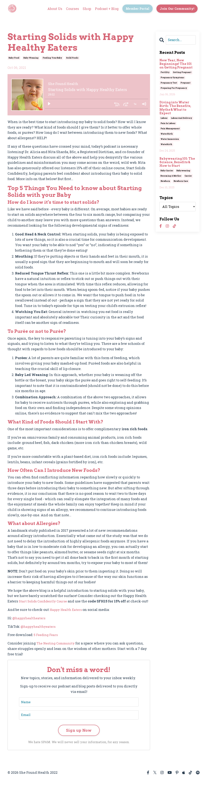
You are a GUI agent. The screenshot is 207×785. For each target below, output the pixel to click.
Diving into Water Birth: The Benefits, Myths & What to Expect (175, 107)
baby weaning (31, 57)
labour (164, 118)
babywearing (183, 170)
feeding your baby (52, 57)
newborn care (181, 181)
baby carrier (167, 170)
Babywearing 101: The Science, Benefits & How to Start (177, 162)
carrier (188, 175)
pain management (170, 128)
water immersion (170, 139)
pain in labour (168, 123)
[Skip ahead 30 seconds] (125, 103)
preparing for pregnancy (174, 88)
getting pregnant (182, 72)
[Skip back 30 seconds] (116, 103)
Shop (85, 8)
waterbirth (166, 144)
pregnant (185, 83)
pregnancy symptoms (172, 77)
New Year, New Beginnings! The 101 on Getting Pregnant (176, 63)
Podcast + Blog (105, 8)
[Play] (49, 103)
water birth (167, 133)
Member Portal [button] (136, 9)
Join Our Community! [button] (176, 9)
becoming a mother (171, 175)
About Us (52, 8)
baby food (14, 57)
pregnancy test (169, 83)
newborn (165, 181)
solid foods (72, 57)
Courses (70, 8)
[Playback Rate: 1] (134, 103)
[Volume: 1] (143, 103)
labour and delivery (181, 118)
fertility (165, 72)
